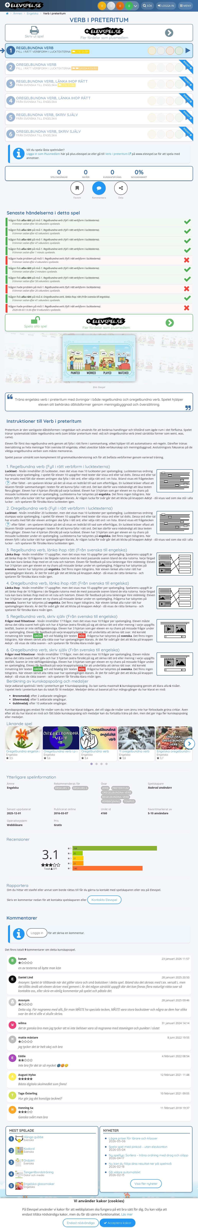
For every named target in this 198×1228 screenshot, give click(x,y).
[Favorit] (77, 188)
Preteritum (120, 788)
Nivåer (85, 177)
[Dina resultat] (130, 6)
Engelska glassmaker (39, 1184)
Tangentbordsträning (39, 1172)
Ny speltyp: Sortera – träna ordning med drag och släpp (148, 1155)
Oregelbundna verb (95, 751)
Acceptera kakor (117, 1223)
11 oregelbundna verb (134, 751)
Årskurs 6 (80, 788)
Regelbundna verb (115, 797)
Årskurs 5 (62, 788)
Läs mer (127, 1214)
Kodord (29, 1149)
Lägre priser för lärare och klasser (133, 1138)
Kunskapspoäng (112, 177)
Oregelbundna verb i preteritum (66, 751)
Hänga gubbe (33, 1137)
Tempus (129, 801)
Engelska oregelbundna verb (177, 751)
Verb (105, 788)
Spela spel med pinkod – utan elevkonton (138, 1147)
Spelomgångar (59, 177)
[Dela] (121, 188)
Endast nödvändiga (81, 1223)
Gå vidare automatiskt (124, 1172)
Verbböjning (111, 801)
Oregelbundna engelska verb (27, 751)
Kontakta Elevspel (104, 900)
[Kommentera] (99, 188)
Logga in (37, 933)
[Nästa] (189, 744)
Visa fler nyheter (146, 1184)
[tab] (91, 764)
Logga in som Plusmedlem (43, 154)
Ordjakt (29, 1160)
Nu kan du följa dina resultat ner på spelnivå (140, 1164)
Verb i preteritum (118, 154)
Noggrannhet (139, 177)
